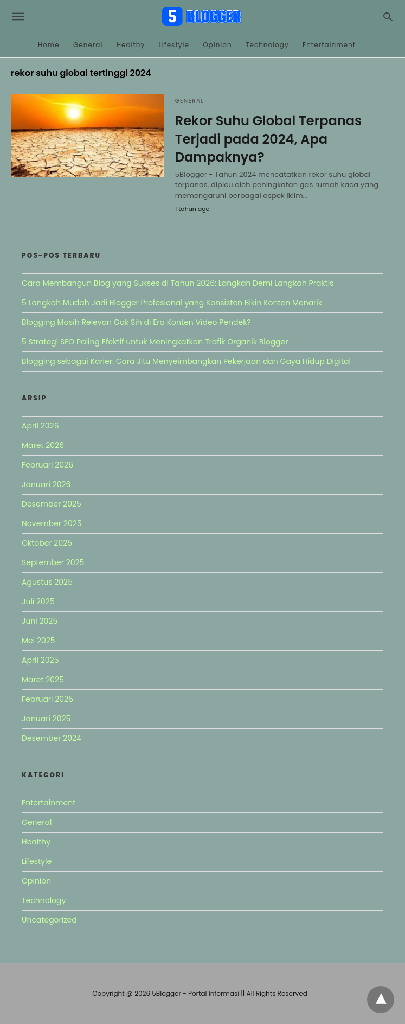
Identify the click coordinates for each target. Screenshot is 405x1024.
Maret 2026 (43, 445)
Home (49, 44)
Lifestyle (174, 44)
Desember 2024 (51, 738)
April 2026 (40, 425)
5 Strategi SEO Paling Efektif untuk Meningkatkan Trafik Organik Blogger (155, 341)
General (87, 44)
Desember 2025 (51, 503)
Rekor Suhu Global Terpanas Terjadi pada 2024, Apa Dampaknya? (268, 139)
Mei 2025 (38, 640)
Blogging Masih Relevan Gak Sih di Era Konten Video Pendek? (136, 322)
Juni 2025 (39, 621)
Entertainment (329, 44)
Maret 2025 (43, 679)
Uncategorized (49, 919)
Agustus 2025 (47, 582)
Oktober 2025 (47, 542)
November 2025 (52, 523)
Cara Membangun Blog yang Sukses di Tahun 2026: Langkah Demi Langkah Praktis (177, 283)
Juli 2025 (38, 601)
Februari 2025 (47, 699)
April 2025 (40, 660)
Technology (267, 44)
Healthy (131, 44)
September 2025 (53, 562)
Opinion (217, 44)
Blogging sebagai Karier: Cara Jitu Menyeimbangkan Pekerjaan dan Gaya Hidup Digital (186, 361)
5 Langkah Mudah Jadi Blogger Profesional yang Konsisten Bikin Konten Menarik (172, 302)
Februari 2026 (47, 464)
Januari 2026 (46, 484)
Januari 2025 (46, 718)
